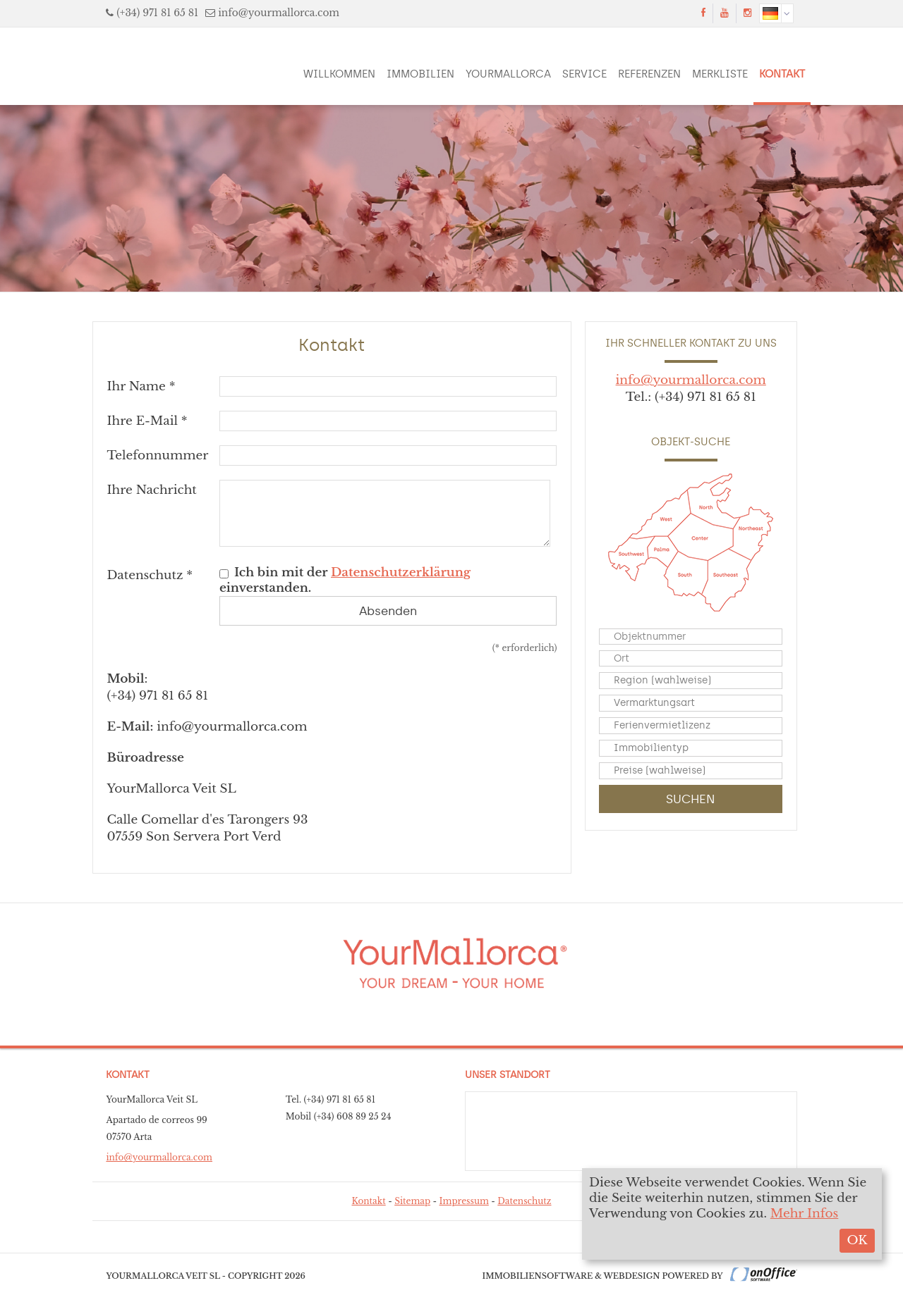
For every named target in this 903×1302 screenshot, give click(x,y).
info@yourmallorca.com (278, 13)
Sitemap (412, 1201)
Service (584, 74)
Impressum (464, 1201)
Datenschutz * (150, 575)
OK (857, 1240)
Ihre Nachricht (151, 490)
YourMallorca (508, 74)
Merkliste (720, 74)
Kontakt (782, 74)
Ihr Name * (141, 386)
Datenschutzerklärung (401, 572)
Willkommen (339, 74)
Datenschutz (524, 1201)
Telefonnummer (157, 455)
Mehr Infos (804, 1213)
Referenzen (649, 74)
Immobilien (420, 74)
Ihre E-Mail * (147, 421)
